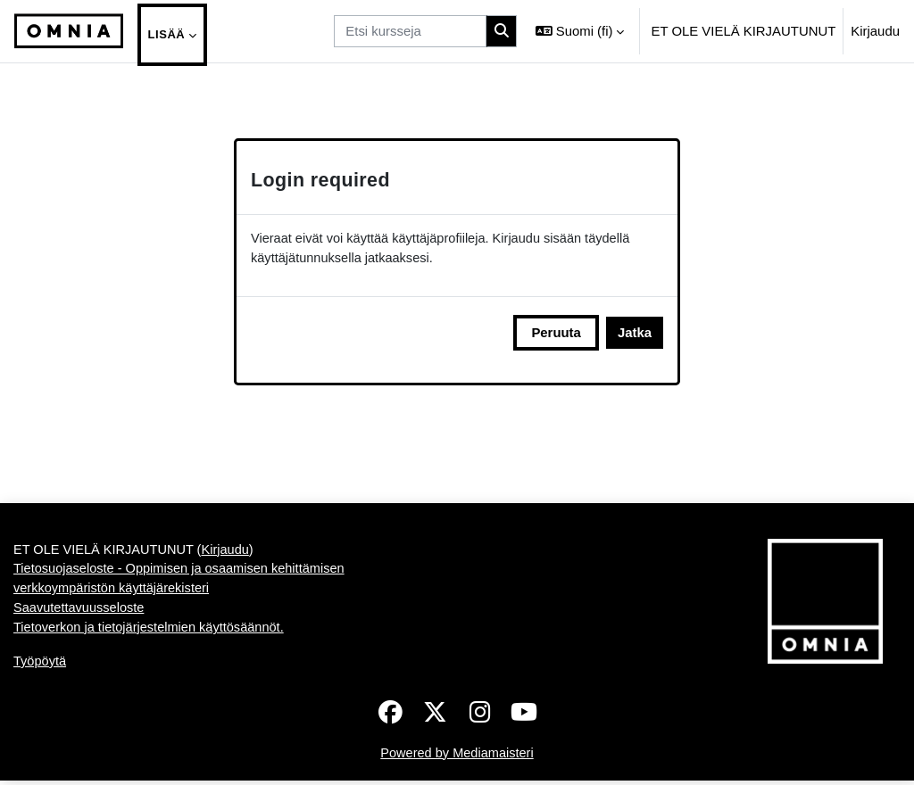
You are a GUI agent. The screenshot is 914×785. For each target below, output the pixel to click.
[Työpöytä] (68, 31)
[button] (580, 31)
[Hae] (501, 31)
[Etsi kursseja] (410, 31)
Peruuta (556, 333)
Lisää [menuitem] (167, 34)
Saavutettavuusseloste (80, 673)
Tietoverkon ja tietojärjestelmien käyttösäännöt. (151, 693)
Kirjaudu (875, 30)
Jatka (635, 333)
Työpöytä (40, 727)
